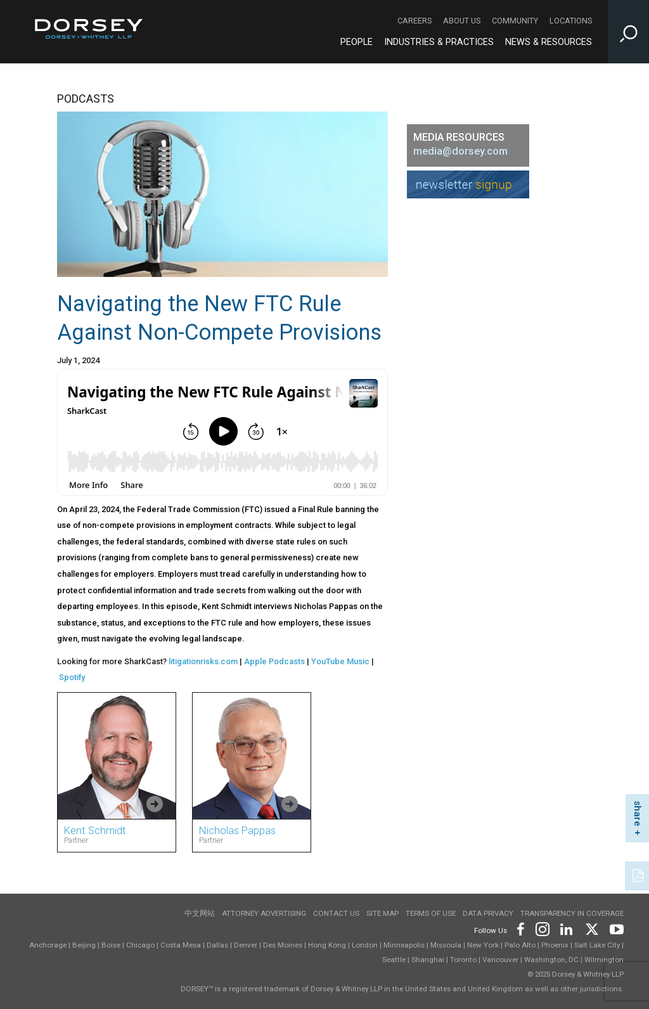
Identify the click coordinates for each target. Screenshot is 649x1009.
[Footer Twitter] (591, 928)
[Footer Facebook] (520, 928)
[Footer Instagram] (542, 928)
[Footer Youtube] (614, 928)
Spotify (72, 677)
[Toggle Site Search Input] (628, 31)
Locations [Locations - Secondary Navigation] (570, 20)
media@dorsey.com (460, 151)
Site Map (382, 913)
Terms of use (431, 913)
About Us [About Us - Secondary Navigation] (461, 20)
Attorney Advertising (264, 913)
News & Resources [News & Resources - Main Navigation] (548, 42)
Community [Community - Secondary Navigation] (515, 20)
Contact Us (336, 913)
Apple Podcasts (274, 661)
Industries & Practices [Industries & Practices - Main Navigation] (439, 42)
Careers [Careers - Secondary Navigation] (414, 20)
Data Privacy (488, 913)
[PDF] (639, 874)
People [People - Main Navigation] (356, 42)
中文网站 (199, 913)
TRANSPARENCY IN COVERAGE (572, 913)
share (637, 813)
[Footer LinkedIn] (566, 928)
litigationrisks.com (203, 661)
